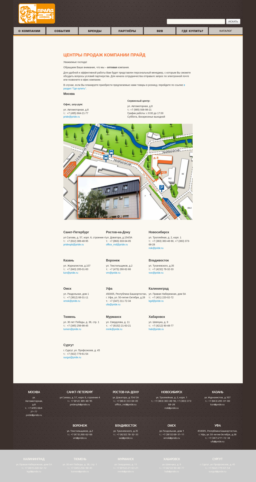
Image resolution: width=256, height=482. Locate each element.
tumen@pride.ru (72, 329)
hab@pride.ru (156, 329)
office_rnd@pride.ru (117, 244)
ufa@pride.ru (113, 304)
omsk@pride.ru (71, 301)
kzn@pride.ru (70, 272)
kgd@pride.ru (156, 301)
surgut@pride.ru (72, 357)
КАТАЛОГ (225, 30)
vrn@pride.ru (113, 272)
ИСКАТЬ (233, 21)
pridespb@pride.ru (73, 244)
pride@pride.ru (71, 116)
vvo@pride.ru (156, 272)
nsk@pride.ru (156, 248)
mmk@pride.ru (114, 329)
